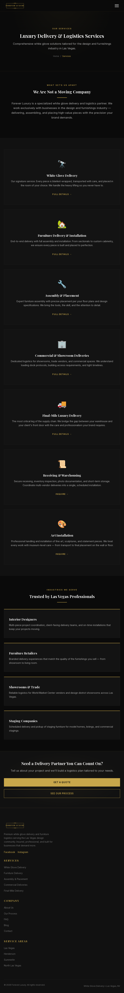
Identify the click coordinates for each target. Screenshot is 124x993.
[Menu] (116, 5)
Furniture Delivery (13, 873)
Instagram (23, 852)
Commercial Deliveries (15, 885)
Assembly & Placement (16, 879)
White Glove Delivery (15, 867)
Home (56, 56)
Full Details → (62, 196)
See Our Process (62, 795)
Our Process (10, 913)
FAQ (6, 919)
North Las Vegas (12, 965)
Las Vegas (9, 948)
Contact (8, 931)
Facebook (9, 852)
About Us (8, 907)
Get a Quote (62, 784)
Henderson (9, 954)
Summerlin (9, 959)
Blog (6, 925)
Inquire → (62, 496)
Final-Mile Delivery (14, 890)
